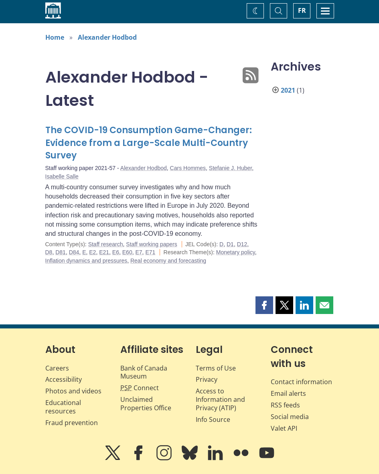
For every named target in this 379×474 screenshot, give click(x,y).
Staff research (105, 244)
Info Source (213, 419)
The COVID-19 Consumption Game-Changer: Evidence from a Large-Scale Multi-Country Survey (148, 143)
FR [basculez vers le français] (302, 10)
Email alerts (288, 393)
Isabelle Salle (62, 176)
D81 (60, 252)
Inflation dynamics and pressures (86, 260)
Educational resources (63, 406)
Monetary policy (235, 252)
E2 (92, 252)
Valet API (284, 428)
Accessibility (63, 379)
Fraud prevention (71, 422)
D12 (242, 244)
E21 (104, 252)
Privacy (206, 379)
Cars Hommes (188, 168)
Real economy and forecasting (168, 260)
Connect (139, 387)
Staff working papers (151, 244)
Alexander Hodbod (107, 37)
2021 (288, 90)
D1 (230, 244)
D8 (49, 252)
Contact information (301, 381)
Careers (57, 368)
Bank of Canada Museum (143, 372)
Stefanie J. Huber (230, 168)
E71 (150, 252)
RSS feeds (285, 405)
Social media (290, 416)
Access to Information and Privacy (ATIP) (220, 399)
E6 (115, 252)
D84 (74, 252)
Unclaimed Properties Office (145, 403)
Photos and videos (73, 391)
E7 (138, 252)
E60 (127, 252)
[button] (264, 305)
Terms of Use (216, 368)
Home (54, 37)
